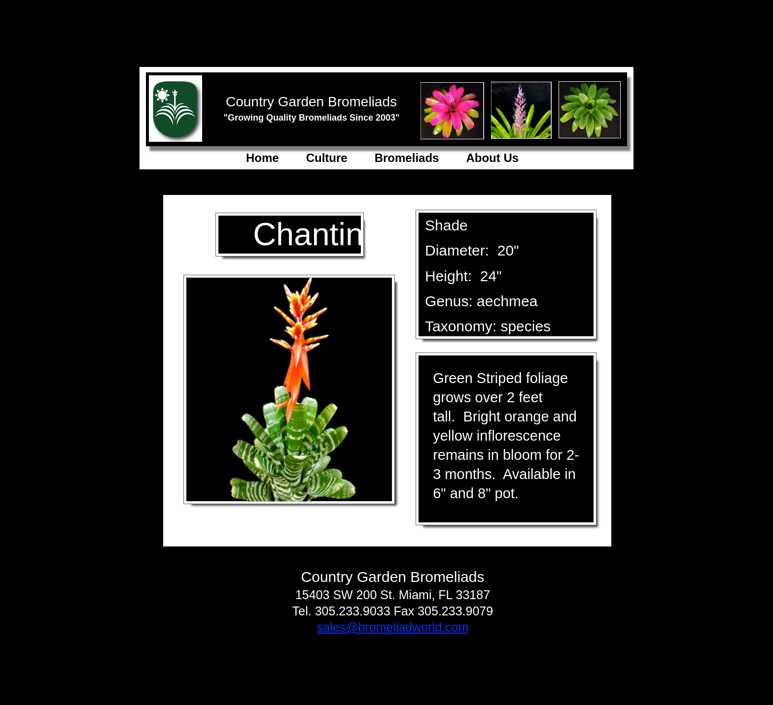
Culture (327, 157)
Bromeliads (407, 157)
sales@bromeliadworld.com (392, 627)
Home (262, 157)
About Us (492, 157)
